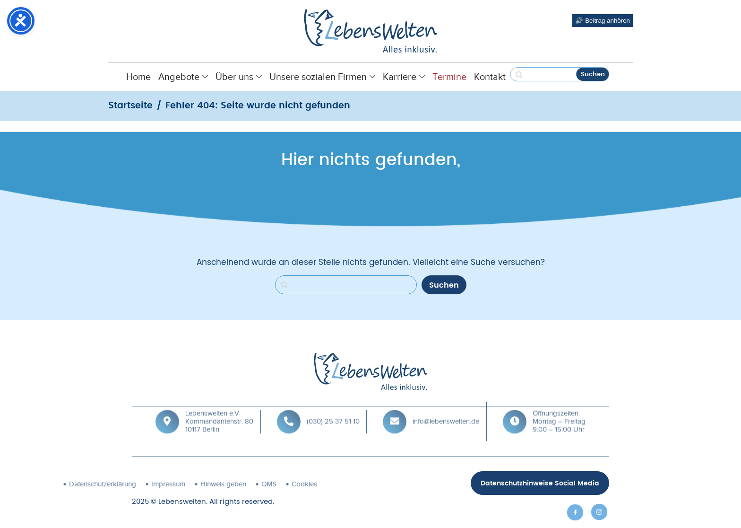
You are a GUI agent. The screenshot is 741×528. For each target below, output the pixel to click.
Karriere (404, 76)
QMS (205, 484)
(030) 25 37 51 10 (333, 412)
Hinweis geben (159, 484)
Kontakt (490, 76)
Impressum (104, 484)
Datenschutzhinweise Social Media (540, 483)
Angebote (183, 76)
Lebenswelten (182, 501)
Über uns (238, 76)
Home (138, 76)
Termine (449, 76)
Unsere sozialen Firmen (322, 76)
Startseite (130, 105)
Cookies (240, 484)
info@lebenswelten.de (446, 412)
